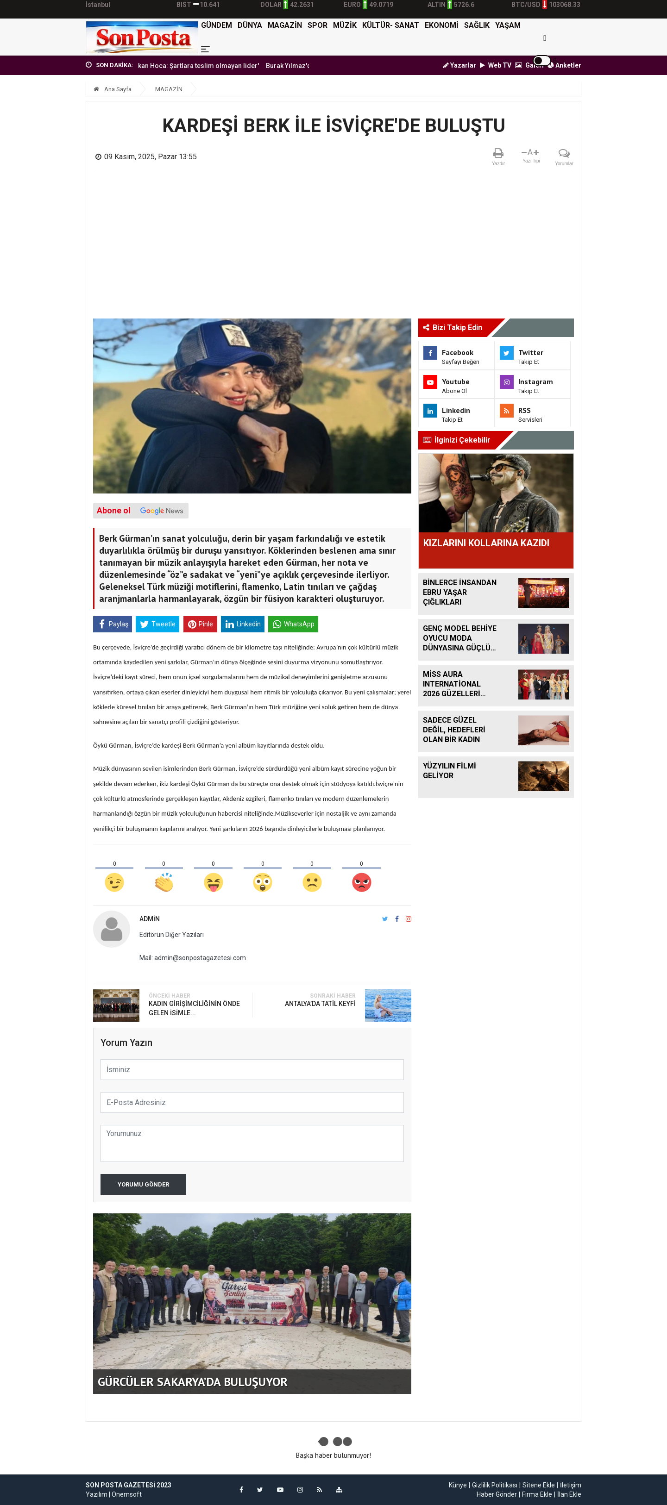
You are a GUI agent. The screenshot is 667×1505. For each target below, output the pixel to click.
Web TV (495, 65)
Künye (458, 1485)
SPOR (317, 25)
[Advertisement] (334, 249)
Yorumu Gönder (143, 1184)
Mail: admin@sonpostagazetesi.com (192, 958)
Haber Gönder (497, 1494)
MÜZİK (345, 25)
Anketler (564, 65)
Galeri (529, 65)
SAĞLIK (477, 25)
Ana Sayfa (113, 89)
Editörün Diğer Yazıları (171, 934)
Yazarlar (459, 65)
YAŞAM (508, 25)
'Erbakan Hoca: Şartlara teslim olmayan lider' (207, 65)
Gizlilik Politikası (494, 1485)
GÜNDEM (216, 25)
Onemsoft (127, 1494)
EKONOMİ (442, 25)
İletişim (570, 1485)
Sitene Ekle (538, 1485)
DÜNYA (250, 25)
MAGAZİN (285, 25)
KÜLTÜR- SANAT (390, 25)
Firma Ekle (537, 1494)
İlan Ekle (569, 1494)
